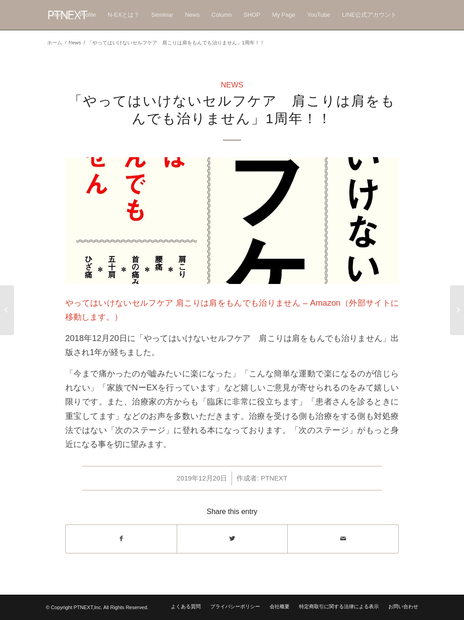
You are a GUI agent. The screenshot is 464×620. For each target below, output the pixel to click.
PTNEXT (274, 478)
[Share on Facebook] (121, 539)
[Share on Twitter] (232, 539)
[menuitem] (59, 15)
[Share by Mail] (343, 539)
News (232, 85)
